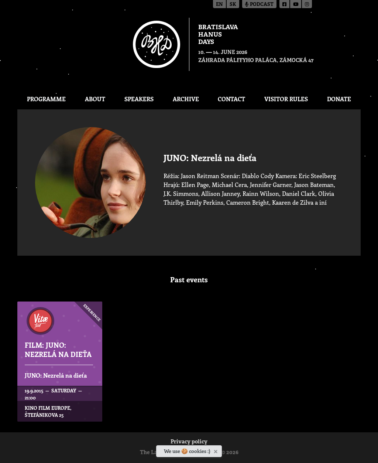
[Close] (216, 450)
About (95, 99)
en (219, 4)
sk (233, 4)
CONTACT (231, 99)
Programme (46, 99)
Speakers (139, 99)
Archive (186, 99)
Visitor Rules (286, 99)
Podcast (259, 4)
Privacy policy (189, 442)
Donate (339, 99)
